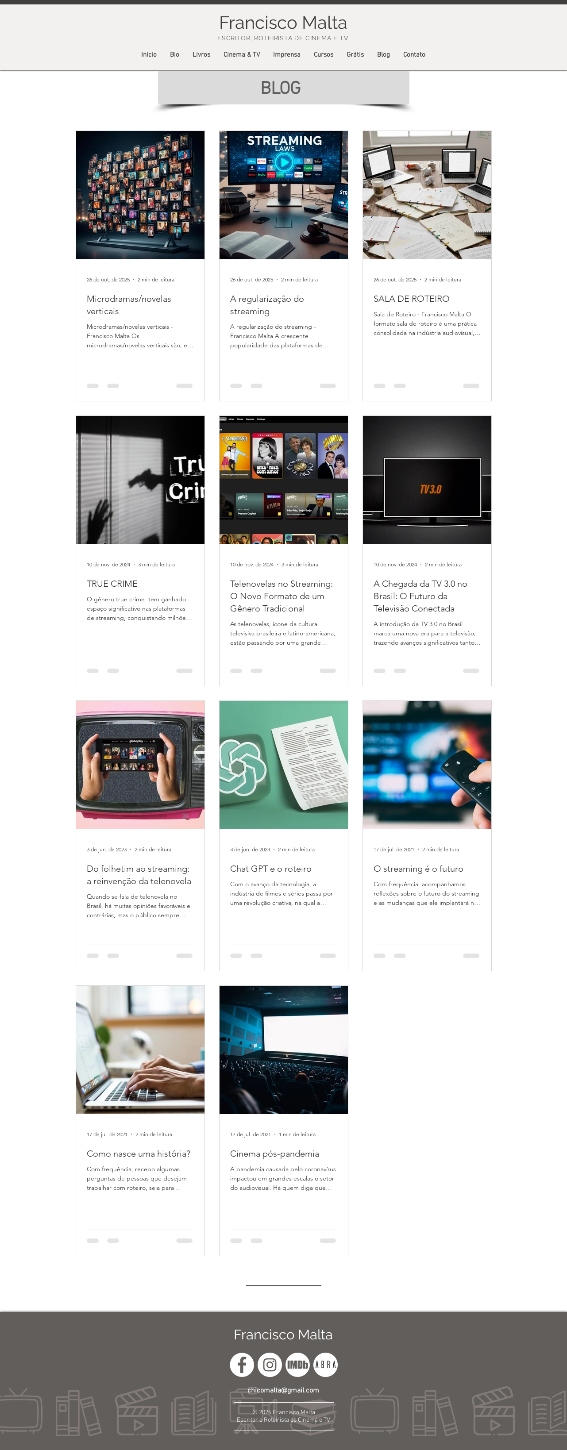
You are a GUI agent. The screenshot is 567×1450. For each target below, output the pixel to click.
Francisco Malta (283, 1334)
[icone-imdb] (297, 1365)
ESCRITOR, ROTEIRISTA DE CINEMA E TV (283, 38)
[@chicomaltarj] (270, 1365)
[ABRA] (325, 1365)
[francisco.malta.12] (242, 1365)
